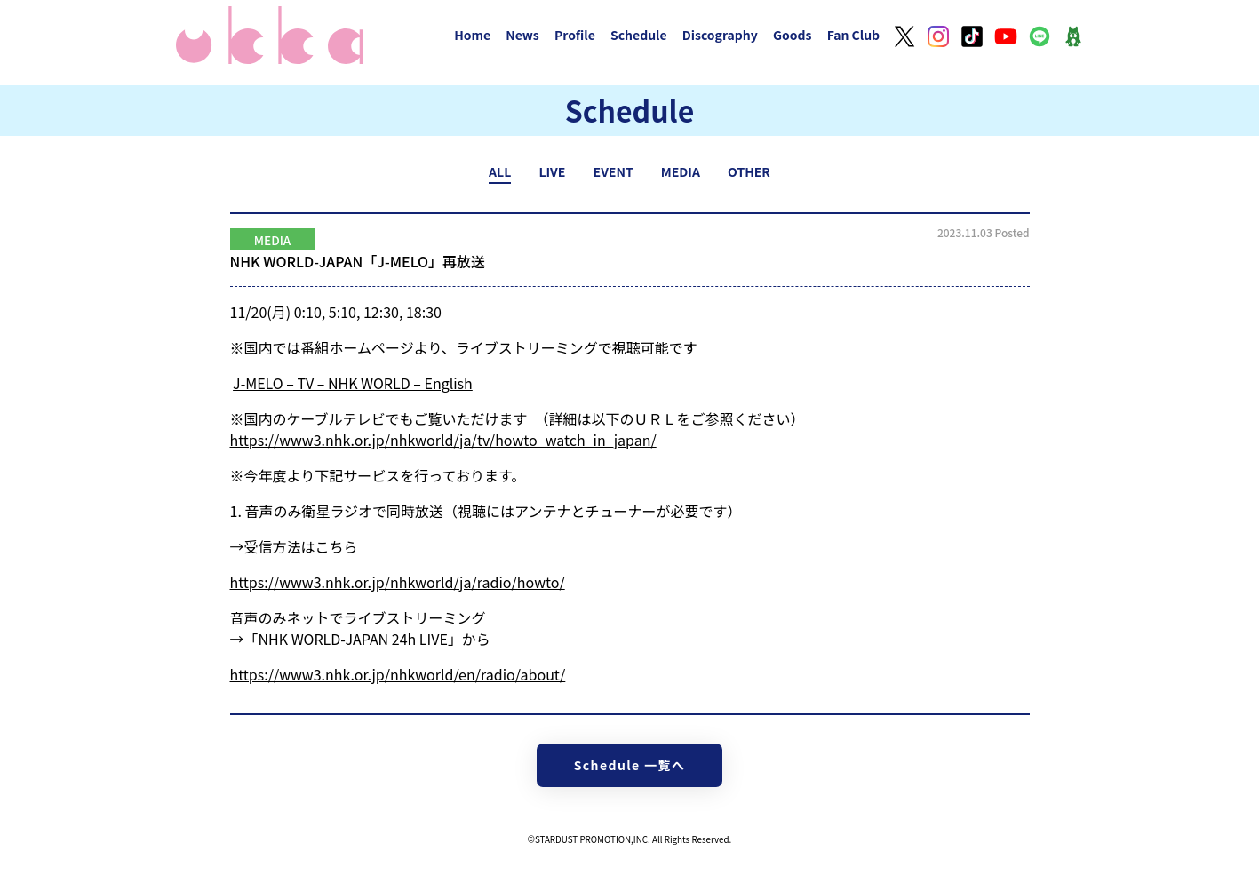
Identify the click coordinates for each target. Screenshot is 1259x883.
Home (472, 35)
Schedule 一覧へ (630, 765)
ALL (500, 171)
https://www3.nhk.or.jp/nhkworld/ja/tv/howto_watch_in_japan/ (443, 439)
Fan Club (854, 35)
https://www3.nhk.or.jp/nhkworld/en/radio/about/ (398, 674)
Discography (720, 35)
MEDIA (680, 171)
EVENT (613, 171)
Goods (792, 35)
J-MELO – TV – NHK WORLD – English (353, 383)
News (522, 35)
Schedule (638, 35)
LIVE (551, 171)
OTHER (749, 171)
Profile (574, 35)
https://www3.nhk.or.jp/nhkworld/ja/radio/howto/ (397, 582)
